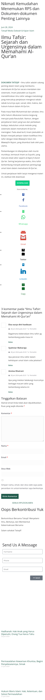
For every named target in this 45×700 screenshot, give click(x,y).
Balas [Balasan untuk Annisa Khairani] (10, 392)
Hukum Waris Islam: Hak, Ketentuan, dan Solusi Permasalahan (21, 692)
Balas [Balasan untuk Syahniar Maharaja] (10, 365)
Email (4, 457)
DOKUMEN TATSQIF (10, 82)
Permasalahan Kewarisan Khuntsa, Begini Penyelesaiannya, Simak (22, 662)
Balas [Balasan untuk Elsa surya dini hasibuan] (10, 342)
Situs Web (5, 468)
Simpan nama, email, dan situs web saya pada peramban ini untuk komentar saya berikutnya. (22, 487)
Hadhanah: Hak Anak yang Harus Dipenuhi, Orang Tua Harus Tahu (17, 633)
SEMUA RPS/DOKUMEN (22, 503)
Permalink (31, 329)
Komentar (6, 413)
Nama (4, 446)
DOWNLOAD (22, 183)
